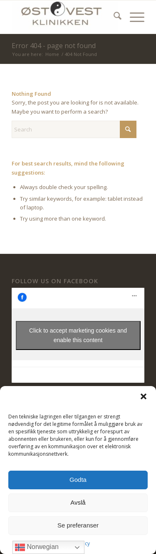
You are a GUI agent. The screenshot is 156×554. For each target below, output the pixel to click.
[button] (143, 396)
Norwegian (37, 547)
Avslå (77, 502)
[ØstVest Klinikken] (65, 17)
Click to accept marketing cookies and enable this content (78, 335)
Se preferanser (78, 525)
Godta (78, 479)
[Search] (113, 17)
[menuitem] (113, 17)
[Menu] (132, 17)
